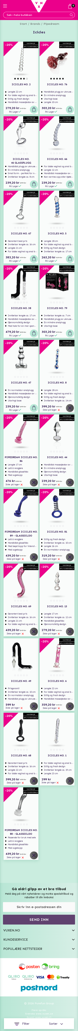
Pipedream (51, 24)
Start (23, 24)
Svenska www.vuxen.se (39, 1013)
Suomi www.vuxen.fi (39, 1017)
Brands (35, 24)
